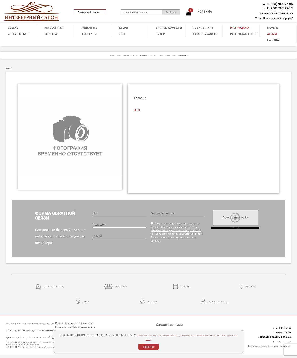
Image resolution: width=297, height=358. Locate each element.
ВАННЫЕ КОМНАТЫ (169, 27)
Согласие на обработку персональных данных (179, 339)
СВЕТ (122, 33)
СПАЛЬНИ (118, 55)
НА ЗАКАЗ (274, 40)
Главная (11, 67)
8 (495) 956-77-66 (278, 4)
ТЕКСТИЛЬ (89, 33)
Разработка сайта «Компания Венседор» (269, 337)
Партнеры (89, 314)
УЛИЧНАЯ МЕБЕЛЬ (223, 55)
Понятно (148, 346)
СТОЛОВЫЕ (70, 55)
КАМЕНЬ (273, 27)
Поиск (171, 12)
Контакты (107, 314)
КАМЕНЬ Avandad (205, 33)
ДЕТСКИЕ (175, 55)
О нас (10, 314)
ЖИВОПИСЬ (90, 27)
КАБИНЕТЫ (158, 55)
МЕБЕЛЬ (13, 27)
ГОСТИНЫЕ (101, 55)
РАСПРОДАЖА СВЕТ (243, 33)
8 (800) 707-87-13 (278, 8)
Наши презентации (47, 314)
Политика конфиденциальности (170, 230)
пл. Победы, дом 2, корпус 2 (274, 18)
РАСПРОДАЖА (239, 27)
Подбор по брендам (90, 12)
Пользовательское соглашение (179, 227)
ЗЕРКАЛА (51, 33)
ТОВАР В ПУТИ (203, 27)
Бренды (71, 314)
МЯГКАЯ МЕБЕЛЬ (18, 33)
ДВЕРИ (123, 27)
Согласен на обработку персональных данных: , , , (177, 232)
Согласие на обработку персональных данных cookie (41, 329)
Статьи (23, 314)
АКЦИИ (272, 33)
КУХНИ (160, 33)
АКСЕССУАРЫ (54, 27)
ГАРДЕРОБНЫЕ (138, 55)
